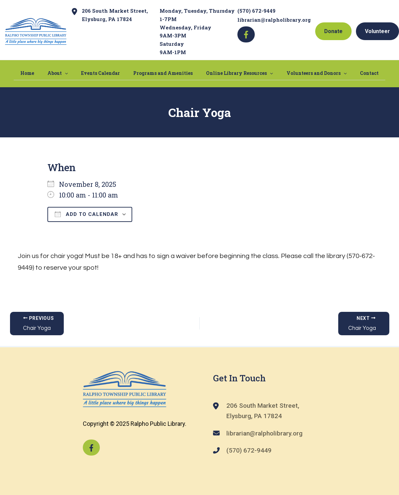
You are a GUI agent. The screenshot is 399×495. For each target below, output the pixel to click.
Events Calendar (107, 73)
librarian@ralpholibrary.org (274, 19)
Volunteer (377, 31)
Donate (333, 31)
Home (47, 73)
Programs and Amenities (163, 73)
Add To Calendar (86, 214)
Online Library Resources (232, 73)
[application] (78, 73)
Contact (349, 73)
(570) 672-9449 (256, 10)
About (71, 73)
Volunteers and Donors (303, 73)
